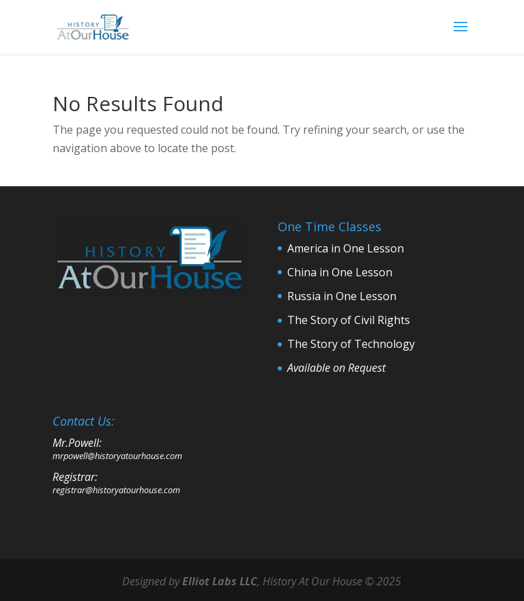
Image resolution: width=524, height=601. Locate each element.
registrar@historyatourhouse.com (116, 490)
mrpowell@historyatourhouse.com (117, 456)
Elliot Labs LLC (219, 581)
